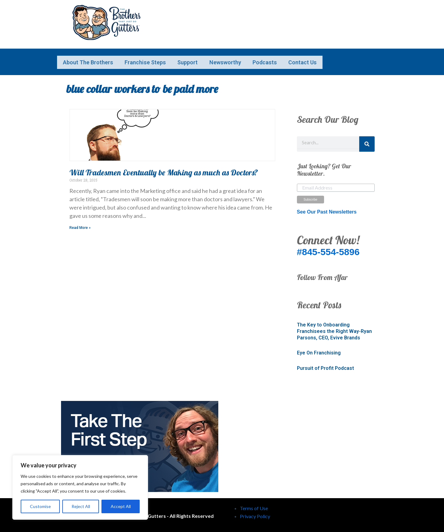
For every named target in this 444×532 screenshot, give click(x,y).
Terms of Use (254, 506)
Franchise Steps (162, 58)
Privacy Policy (255, 514)
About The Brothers (93, 58)
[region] (80, 487)
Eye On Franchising (319, 351)
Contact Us (82, 64)
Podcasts (315, 58)
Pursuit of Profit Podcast (325, 366)
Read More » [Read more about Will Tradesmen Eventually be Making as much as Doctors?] (80, 225)
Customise (40, 506)
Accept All (121, 506)
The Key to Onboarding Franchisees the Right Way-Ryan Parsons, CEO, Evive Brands (334, 329)
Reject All (81, 506)
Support (216, 58)
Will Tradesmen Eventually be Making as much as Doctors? (163, 170)
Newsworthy (265, 58)
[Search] (367, 142)
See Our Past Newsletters (327, 209)
